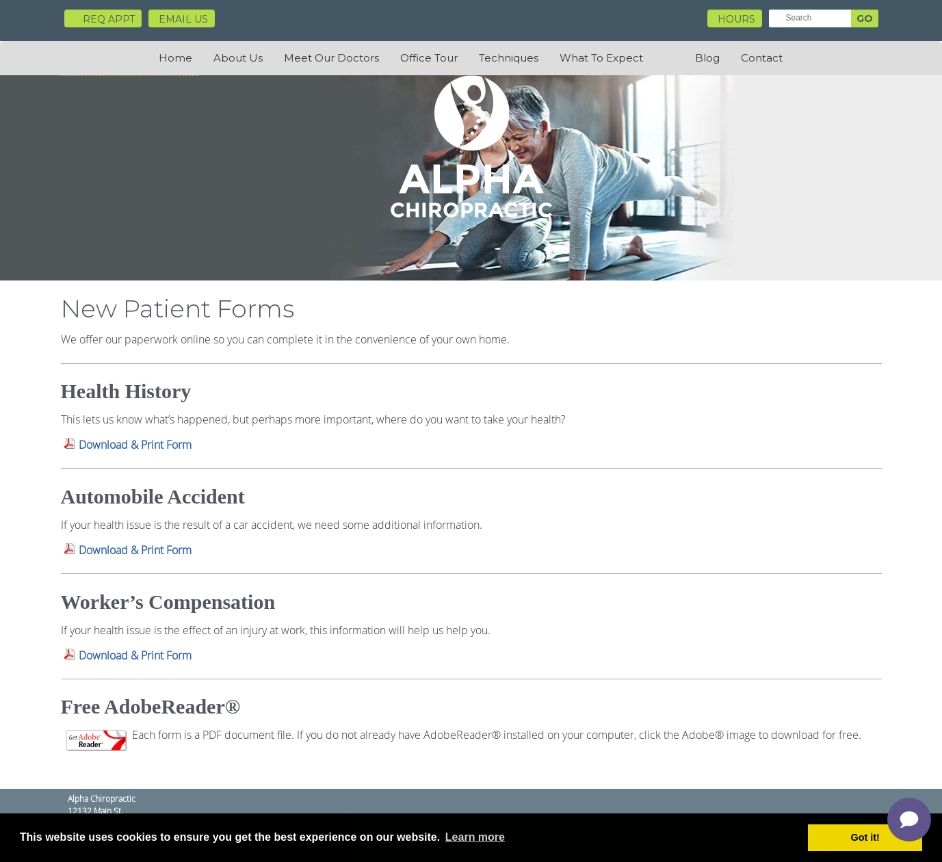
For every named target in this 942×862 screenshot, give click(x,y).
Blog (707, 57)
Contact (762, 57)
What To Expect (601, 57)
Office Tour (429, 57)
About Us (238, 57)
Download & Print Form (135, 444)
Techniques (508, 57)
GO (864, 18)
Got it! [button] (865, 837)
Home (175, 57)
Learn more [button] (475, 837)
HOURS (736, 19)
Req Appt (103, 19)
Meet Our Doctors (331, 57)
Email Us (183, 19)
